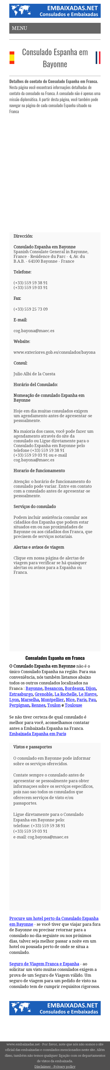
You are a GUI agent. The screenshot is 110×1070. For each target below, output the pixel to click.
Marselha (30, 699)
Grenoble (43, 694)
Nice (70, 699)
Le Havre (87, 694)
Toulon (54, 705)
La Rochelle (65, 694)
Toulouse (73, 705)
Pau (92, 699)
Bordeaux (74, 688)
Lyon (14, 699)
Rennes (38, 705)
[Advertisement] (55, 171)
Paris (81, 699)
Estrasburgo (21, 694)
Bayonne (34, 688)
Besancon (53, 688)
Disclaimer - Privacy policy (54, 1066)
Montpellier (52, 699)
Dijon (91, 688)
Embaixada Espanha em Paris (37, 734)
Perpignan (19, 705)
